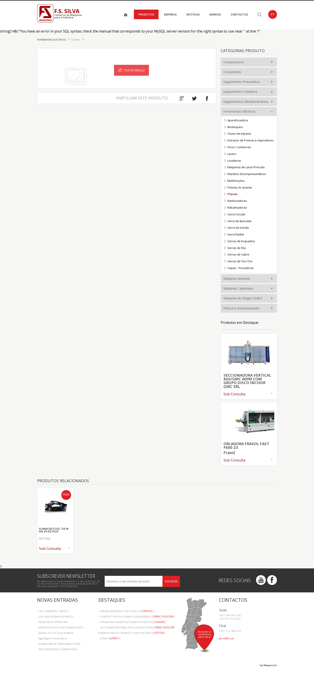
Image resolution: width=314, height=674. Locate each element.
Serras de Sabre (236, 254)
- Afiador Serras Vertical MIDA (55, 633)
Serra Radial (234, 234)
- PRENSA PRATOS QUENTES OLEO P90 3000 (131, 633)
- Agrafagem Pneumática (52, 638)
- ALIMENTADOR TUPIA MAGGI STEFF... (59, 643)
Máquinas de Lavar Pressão (244, 167)
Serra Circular (235, 214)
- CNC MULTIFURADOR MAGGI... (56, 616)
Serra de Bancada (237, 221)
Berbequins (233, 127)
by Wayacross (268, 665)
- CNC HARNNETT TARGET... (53, 611)
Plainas (76, 39)
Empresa (170, 14)
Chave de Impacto (237, 133)
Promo (66, 494)
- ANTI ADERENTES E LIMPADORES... (58, 649)
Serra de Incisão (236, 228)
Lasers (230, 154)
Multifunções (234, 181)
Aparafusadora (236, 120)
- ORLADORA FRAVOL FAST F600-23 (126, 611)
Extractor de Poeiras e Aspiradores (249, 140)
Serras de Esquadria (239, 241)
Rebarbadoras (235, 207)
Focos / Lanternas (237, 147)
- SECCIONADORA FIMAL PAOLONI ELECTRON (136, 628)
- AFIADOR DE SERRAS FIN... (53, 622)
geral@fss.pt (226, 638)
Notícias (193, 14)
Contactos (239, 14)
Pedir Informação (131, 70)
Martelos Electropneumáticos (245, 174)
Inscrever (171, 581)
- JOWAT (109, 638)
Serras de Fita (235, 248)
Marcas (215, 14)
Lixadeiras (232, 161)
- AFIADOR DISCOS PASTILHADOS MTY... (61, 627)
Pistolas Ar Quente (238, 187)
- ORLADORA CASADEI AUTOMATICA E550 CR (132, 622)
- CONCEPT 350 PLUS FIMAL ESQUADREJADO (136, 616)
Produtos (146, 14)
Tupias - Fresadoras (239, 268)
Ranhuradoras (235, 201)
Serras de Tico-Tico (238, 261)
